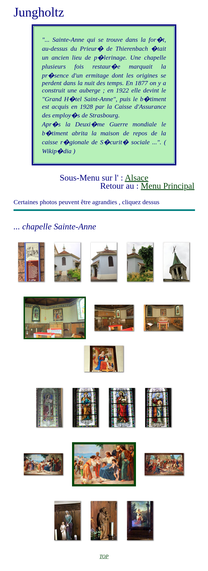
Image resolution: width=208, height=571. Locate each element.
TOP (104, 556)
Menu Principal (167, 186)
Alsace (136, 177)
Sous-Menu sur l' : (92, 177)
